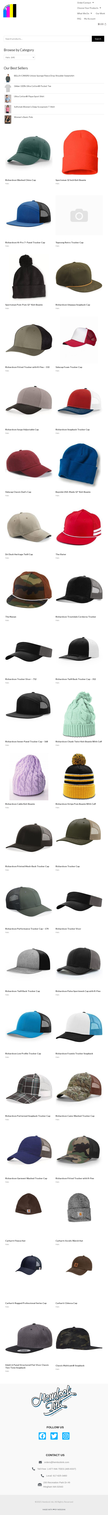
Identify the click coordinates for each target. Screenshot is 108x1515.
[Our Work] (100, 13)
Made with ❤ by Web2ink (54, 1509)
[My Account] (90, 18)
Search (98, 38)
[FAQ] (79, 18)
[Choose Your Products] (89, 8)
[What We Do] (85, 13)
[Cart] (102, 24)
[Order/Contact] (86, 2)
